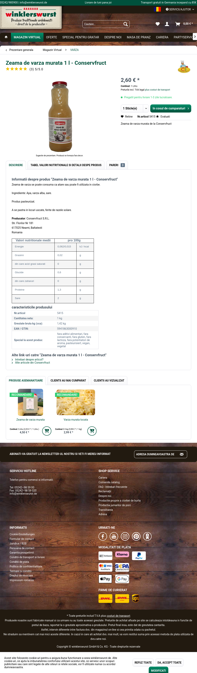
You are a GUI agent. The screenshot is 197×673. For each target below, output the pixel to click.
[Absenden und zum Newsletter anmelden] (182, 454)
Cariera (102, 477)
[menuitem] (106, 24)
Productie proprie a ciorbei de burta (119, 500)
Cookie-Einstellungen (22, 534)
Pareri (117, 165)
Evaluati (163, 116)
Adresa (102, 514)
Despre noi (104, 495)
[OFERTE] (51, 37)
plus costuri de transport (157, 89)
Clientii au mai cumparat (68, 380)
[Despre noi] (113, 37)
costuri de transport (118, 615)
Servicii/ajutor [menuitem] (178, 9)
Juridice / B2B (18, 543)
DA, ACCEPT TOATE (169, 662)
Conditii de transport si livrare (27, 557)
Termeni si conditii (21, 571)
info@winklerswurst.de (23, 493)
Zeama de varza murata (30, 419)
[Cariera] (162, 37)
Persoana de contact (22, 548)
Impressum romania (22, 580)
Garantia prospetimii (22, 552)
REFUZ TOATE (143, 662)
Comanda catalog (109, 482)
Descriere (16, 165)
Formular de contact (22, 538)
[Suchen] (126, 24)
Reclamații (104, 491)
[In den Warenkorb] (46, 431)
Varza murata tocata (76, 419)
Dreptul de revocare (21, 575)
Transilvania (105, 509)
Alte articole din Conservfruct (31, 362)
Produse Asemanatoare (26, 380)
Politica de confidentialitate (26, 566)
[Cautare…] (106, 24)
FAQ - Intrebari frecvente (112, 486)
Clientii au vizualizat (109, 380)
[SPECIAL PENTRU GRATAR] (81, 37)
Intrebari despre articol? (27, 359)
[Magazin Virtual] (27, 37)
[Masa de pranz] (138, 37)
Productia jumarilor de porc (114, 505)
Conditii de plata (19, 561)
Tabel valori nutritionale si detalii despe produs (66, 165)
